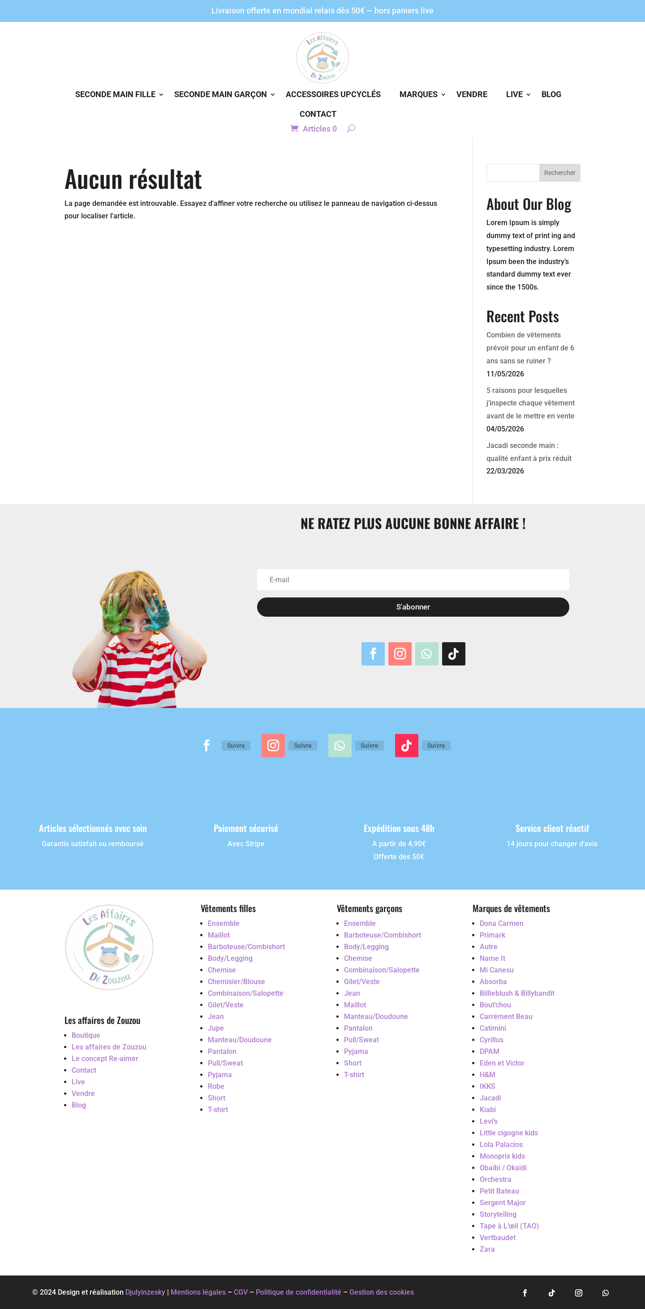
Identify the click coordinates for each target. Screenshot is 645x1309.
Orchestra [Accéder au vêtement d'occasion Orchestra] (496, 1179)
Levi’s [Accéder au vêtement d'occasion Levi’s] (489, 1121)
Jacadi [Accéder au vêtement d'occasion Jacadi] (490, 1098)
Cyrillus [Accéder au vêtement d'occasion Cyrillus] (491, 1040)
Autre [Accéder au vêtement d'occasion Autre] (489, 946)
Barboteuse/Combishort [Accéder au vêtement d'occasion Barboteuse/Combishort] (246, 946)
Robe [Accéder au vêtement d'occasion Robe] (216, 1086)
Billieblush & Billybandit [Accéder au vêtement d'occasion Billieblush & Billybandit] (517, 993)
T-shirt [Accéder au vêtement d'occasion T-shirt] (218, 1109)
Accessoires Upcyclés (333, 94)
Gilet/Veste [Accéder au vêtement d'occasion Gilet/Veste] (226, 1005)
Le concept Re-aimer (105, 1058)
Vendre (471, 94)
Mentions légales (198, 1292)
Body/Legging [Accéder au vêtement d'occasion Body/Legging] (230, 958)
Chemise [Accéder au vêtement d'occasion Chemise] (222, 970)
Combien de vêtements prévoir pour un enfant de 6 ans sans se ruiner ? (530, 348)
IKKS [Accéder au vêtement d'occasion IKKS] (487, 1086)
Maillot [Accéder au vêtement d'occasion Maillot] (219, 935)
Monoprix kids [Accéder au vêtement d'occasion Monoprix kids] (502, 1156)
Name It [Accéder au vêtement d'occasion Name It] (492, 958)
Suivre (236, 745)
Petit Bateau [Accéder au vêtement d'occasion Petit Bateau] (499, 1191)
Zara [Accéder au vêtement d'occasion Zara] (487, 1249)
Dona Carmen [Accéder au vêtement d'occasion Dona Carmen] (502, 923)
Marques (419, 94)
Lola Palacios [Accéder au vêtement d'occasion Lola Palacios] (501, 1144)
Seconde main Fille (115, 94)
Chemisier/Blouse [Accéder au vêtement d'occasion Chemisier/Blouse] (236, 981)
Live (514, 94)
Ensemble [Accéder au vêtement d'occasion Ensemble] (224, 923)
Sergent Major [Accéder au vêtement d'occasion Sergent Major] (503, 1202)
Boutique (86, 1035)
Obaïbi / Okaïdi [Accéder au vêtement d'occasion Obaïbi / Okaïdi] (503, 1168)
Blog (551, 94)
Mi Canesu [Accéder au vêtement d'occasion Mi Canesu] (497, 970)
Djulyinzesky (145, 1292)
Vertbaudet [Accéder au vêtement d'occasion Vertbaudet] (498, 1237)
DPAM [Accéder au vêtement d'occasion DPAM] (489, 1051)
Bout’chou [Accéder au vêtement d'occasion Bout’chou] (495, 1005)
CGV (241, 1292)
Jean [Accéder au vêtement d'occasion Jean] (216, 1016)
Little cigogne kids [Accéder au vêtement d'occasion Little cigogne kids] (509, 1133)
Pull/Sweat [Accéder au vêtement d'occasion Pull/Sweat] (225, 1063)
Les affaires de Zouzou (109, 1047)
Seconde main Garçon (220, 94)
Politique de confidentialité (299, 1292)
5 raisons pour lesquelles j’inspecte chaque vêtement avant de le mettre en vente (530, 403)
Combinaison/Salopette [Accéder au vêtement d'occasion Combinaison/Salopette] (246, 993)
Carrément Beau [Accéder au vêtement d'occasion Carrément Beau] (506, 1016)
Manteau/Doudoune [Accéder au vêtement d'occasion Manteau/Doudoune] (240, 1040)
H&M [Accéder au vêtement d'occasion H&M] (487, 1074)
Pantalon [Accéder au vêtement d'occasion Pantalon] (222, 1051)
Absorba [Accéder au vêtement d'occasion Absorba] (493, 981)
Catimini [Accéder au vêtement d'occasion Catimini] (493, 1028)
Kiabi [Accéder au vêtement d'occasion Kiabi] (488, 1109)
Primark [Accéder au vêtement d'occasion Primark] (492, 935)
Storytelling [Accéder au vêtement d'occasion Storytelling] (498, 1214)
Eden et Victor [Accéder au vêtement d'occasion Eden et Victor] (502, 1063)
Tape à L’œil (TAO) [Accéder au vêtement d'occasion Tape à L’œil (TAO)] (509, 1226)
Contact (318, 114)
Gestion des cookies (381, 1292)
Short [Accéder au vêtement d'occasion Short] (216, 1098)
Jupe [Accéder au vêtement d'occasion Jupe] (216, 1028)
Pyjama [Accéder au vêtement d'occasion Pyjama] (220, 1074)
